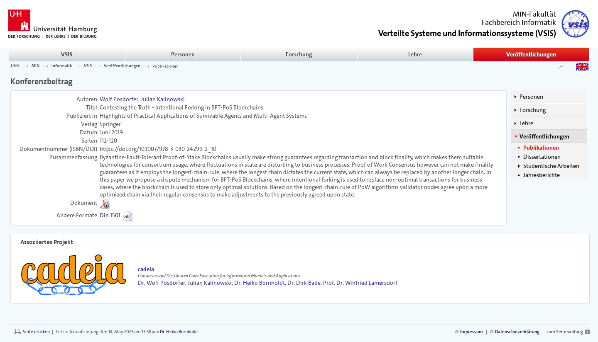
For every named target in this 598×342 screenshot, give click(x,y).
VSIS (66, 54)
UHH (15, 65)
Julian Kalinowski (163, 99)
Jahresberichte (541, 175)
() (467, 32)
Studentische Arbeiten (551, 166)
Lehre (415, 54)
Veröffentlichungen (531, 54)
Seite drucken (36, 332)
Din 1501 (110, 215)
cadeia (146, 269)
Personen (183, 54)
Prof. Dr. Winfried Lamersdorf (360, 282)
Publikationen (165, 65)
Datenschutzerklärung (517, 332)
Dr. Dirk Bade (304, 282)
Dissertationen (542, 156)
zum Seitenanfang (565, 332)
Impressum (471, 332)
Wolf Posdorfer (119, 99)
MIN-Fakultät (534, 14)
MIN (35, 65)
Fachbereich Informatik (518, 22)
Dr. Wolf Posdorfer (161, 282)
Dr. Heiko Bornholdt (259, 282)
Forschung (299, 54)
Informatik (61, 65)
